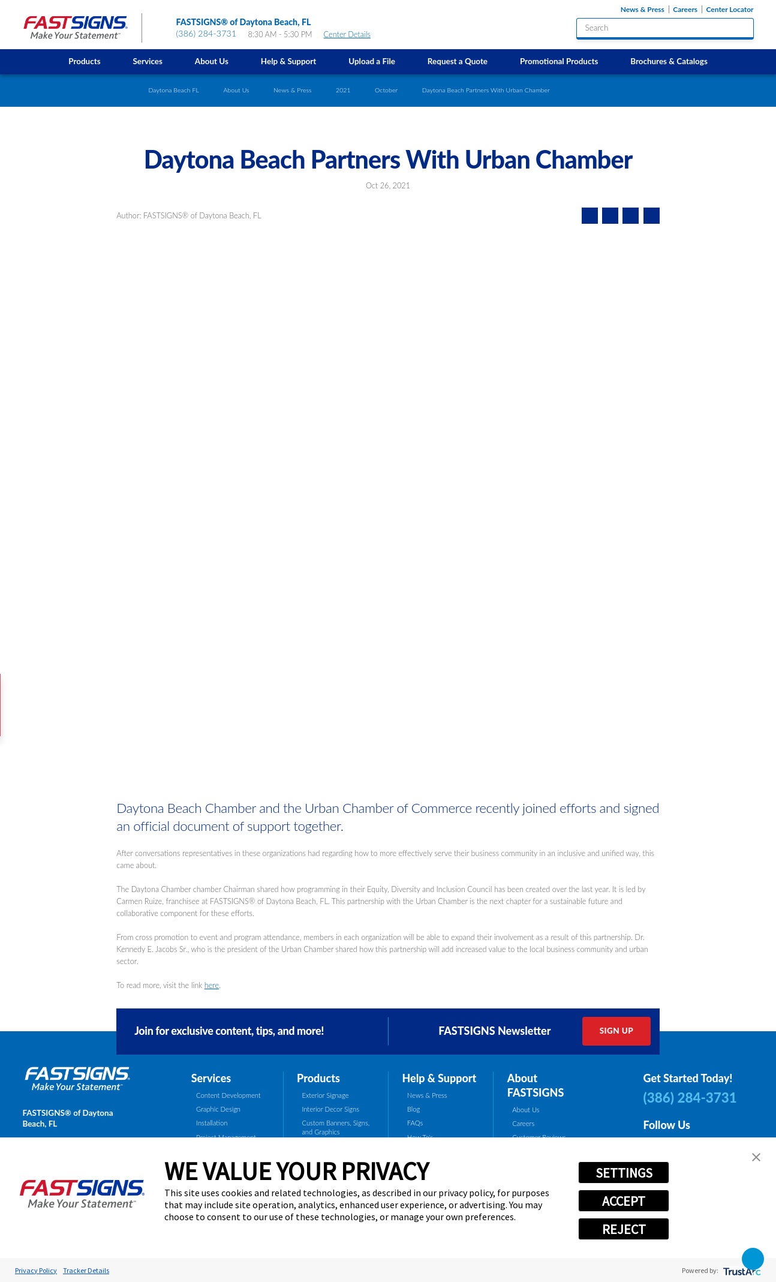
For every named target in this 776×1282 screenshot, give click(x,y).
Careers (685, 9)
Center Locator (730, 9)
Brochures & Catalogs (669, 61)
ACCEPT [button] (623, 1201)
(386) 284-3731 (206, 33)
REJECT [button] (624, 1229)
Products (84, 61)
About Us (211, 61)
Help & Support (288, 61)
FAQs (415, 1123)
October (386, 90)
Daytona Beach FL (173, 90)
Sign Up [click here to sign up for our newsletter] (617, 1030)
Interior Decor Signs (330, 1109)
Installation (211, 1123)
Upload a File (371, 61)
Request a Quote (458, 61)
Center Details (352, 34)
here (211, 985)
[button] (756, 1157)
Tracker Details (86, 1270)
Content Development (228, 1095)
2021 (343, 90)
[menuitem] (84, 61)
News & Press (642, 9)
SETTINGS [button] (623, 1172)
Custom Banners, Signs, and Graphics (335, 1127)
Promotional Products (559, 61)
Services (148, 61)
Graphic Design (218, 1109)
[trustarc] (740, 1270)
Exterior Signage (325, 1095)
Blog (413, 1109)
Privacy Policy (36, 1270)
